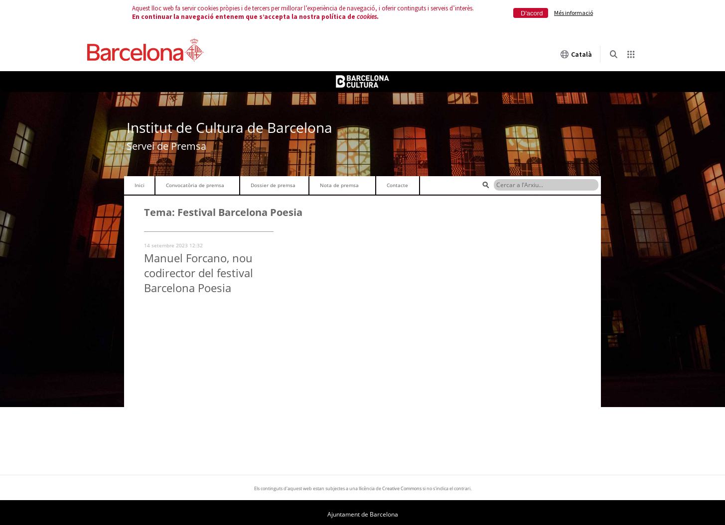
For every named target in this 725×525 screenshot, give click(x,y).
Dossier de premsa (273, 185)
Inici (140, 185)
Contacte (397, 185)
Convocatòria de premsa (195, 185)
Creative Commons (402, 488)
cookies (367, 16)
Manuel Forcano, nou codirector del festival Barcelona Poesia (198, 272)
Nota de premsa (339, 185)
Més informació (573, 12)
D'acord (532, 13)
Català (576, 54)
